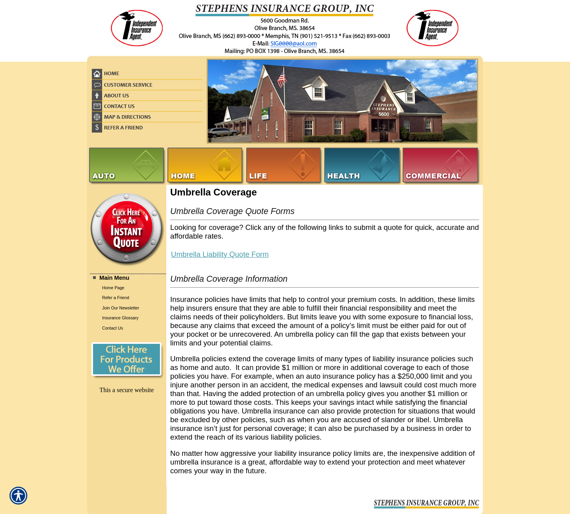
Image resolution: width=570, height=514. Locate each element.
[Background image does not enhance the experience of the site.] (126, 278)
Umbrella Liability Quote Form (220, 254)
